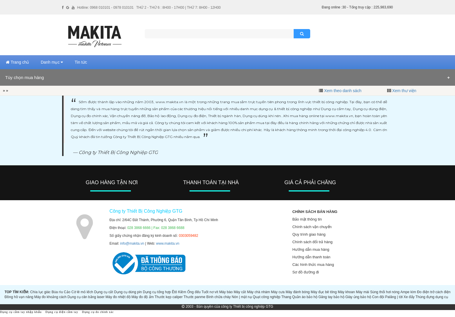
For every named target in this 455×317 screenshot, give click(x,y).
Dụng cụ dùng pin (128, 292)
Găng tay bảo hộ (331, 297)
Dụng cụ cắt (103, 292)
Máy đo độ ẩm (142, 297)
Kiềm (182, 292)
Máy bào (225, 292)
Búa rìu (57, 292)
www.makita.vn (167, 243)
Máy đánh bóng (298, 292)
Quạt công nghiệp (266, 297)
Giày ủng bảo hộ (358, 297)
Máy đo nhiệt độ (118, 297)
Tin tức (81, 62)
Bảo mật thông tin (307, 219)
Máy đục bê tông (324, 292)
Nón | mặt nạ (242, 297)
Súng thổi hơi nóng (384, 292)
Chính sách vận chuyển (311, 227)
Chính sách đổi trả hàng (312, 242)
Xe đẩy (409, 297)
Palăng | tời (393, 297)
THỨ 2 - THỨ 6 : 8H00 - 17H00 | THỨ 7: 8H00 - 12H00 (178, 8)
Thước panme (194, 297)
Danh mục (52, 62)
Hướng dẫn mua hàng (310, 249)
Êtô (174, 292)
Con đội (378, 297)
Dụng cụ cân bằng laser (85, 297)
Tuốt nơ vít (210, 292)
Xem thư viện (404, 90)
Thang (286, 297)
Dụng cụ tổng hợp (157, 292)
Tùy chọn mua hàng (24, 77)
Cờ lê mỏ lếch (82, 292)
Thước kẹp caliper (169, 297)
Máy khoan (346, 292)
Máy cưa (278, 292)
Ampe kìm (408, 292)
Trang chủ (17, 62)
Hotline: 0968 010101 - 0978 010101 (105, 8)
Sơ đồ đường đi (305, 272)
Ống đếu (194, 292)
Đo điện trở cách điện (433, 292)
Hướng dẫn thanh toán (311, 257)
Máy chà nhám (258, 292)
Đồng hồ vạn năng (19, 297)
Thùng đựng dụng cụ (432, 297)
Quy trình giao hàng (308, 234)
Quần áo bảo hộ (304, 297)
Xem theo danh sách (342, 90)
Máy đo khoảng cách (50, 297)
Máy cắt (240, 292)
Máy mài (362, 292)
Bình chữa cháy (218, 297)
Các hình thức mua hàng (313, 264)
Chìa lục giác (40, 292)
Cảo (67, 292)
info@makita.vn (132, 243)
